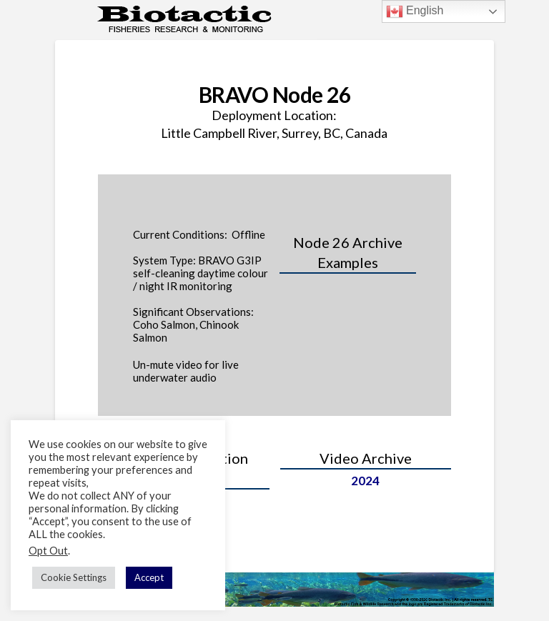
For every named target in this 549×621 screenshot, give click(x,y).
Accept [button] (149, 577)
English (415, 11)
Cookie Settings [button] (74, 577)
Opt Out (48, 551)
